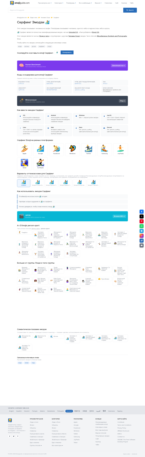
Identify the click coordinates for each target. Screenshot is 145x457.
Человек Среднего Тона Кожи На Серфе (104, 338)
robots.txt (134, 454)
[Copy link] (142, 241)
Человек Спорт (45, 17)
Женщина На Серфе (24, 336)
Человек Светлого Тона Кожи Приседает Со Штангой (40, 254)
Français (34, 411)
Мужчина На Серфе (40, 336)
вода (20, 46)
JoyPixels (77, 440)
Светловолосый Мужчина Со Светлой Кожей (73, 289)
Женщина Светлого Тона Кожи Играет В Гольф (71, 235)
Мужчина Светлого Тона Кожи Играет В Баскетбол (87, 235)
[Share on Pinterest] (142, 221)
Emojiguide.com (22, 17)
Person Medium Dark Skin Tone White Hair (40, 290)
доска (34, 46)
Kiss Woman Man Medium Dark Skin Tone (40, 281)
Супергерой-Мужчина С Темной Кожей (24, 289)
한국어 (92, 411)
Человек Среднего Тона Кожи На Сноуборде (72, 254)
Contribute (121, 422)
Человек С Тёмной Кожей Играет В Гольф (120, 234)
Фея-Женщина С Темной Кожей (56, 289)
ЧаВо (132, 3)
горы (33, 363)
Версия (98, 3)
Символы (33, 431)
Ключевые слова (101, 427)
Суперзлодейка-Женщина (73, 268)
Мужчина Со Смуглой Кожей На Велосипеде (72, 244)
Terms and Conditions (124, 425)
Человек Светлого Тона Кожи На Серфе (120, 338)
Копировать (67, 52)
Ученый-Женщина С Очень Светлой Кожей (87, 281)
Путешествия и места (37, 434)
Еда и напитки (34, 442)
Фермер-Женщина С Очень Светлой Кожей (24, 270)
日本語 (85, 411)
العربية (98, 411)
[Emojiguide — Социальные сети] (10, 420)
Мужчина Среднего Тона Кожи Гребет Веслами (103, 235)
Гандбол (22, 232)
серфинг (42, 46)
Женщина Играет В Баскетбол (23, 253)
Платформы (71, 3)
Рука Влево (103, 279)
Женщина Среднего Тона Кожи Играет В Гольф (55, 254)
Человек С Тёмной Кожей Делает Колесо (104, 244)
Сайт (116, 3)
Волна (54, 336)
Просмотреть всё (44, 3)
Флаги (32, 425)
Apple (75, 422)
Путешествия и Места (59, 434)
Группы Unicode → (36, 445)
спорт (49, 46)
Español (19, 411)
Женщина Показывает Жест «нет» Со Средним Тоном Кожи (72, 281)
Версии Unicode (101, 433)
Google (76, 425)
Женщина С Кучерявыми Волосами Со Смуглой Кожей (40, 270)
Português (60, 411)
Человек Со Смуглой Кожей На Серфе (24, 348)
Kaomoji (124, 3)
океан (26, 363)
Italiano (42, 411)
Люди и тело (33, 17)
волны (27, 46)
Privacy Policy (122, 428)
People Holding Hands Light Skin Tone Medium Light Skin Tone (120, 271)
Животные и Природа (59, 440)
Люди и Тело (56, 422)
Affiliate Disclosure (123, 431)
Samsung (77, 437)
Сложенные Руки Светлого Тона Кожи (24, 281)
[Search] (130, 10)
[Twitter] (13, 436)
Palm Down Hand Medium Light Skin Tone (56, 281)
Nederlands (51, 411)
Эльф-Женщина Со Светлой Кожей (56, 270)
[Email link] (142, 245)
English (11, 411)
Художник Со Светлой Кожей (104, 269)
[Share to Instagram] (142, 236)
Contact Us (121, 437)
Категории (59, 3)
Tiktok (75, 442)
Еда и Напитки (56, 442)
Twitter (76, 434)
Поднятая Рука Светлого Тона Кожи (87, 270)
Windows (76, 431)
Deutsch (27, 411)
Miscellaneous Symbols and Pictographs (112, 90)
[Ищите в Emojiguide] (65, 10)
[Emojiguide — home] (20, 3)
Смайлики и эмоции (36, 437)
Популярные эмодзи (102, 436)
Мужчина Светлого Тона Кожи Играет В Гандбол (39, 244)
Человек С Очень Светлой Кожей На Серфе (71, 338)
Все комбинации (85, 3)
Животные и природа (37, 440)
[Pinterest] (17, 436)
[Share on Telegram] (142, 231)
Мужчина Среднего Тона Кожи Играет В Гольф (23, 244)
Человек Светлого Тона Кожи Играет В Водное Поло (40, 235)
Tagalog (119, 411)
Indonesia (111, 411)
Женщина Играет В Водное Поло (56, 243)
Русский (69, 411)
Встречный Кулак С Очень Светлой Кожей (119, 281)
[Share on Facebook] (142, 212)
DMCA (120, 434)
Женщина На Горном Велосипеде (120, 243)
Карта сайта (126, 454)
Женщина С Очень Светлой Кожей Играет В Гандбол (56, 235)
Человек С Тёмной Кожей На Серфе (88, 337)
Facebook (77, 428)
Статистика (108, 3)
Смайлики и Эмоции (58, 437)
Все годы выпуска (102, 430)
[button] (30, 82)
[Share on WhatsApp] (142, 226)
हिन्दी (104, 411)
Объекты (33, 428)
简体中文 (77, 411)
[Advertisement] (72, 311)
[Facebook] (9, 436)
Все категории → (57, 445)
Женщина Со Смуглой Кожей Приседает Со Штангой (88, 244)
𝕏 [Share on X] (141, 216)
